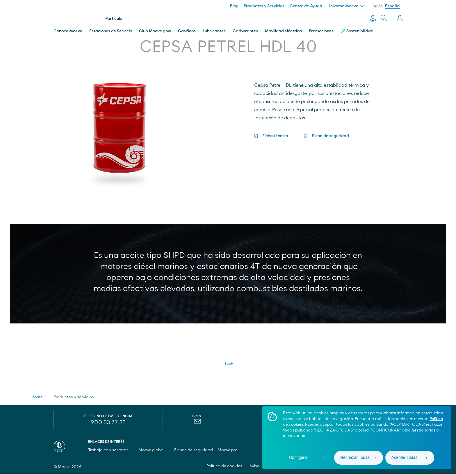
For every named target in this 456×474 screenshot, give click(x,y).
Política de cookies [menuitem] (224, 466)
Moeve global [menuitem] (154, 450)
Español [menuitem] (392, 6)
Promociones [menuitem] (321, 30)
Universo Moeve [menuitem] (345, 6)
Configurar (298, 457)
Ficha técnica (275, 135)
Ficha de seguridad (330, 135)
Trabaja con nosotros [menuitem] (111, 450)
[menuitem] (197, 423)
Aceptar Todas (404, 457)
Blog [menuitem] (234, 6)
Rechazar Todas (355, 457)
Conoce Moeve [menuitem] (68, 30)
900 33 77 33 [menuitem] (108, 423)
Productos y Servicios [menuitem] (264, 6)
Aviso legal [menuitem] (259, 466)
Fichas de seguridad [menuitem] (193, 450)
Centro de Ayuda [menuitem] (306, 6)
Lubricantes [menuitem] (214, 30)
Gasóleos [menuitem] (187, 30)
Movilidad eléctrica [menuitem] (283, 30)
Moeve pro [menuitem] (230, 450)
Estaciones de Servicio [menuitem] (110, 30)
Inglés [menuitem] (377, 6)
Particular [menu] (118, 18)
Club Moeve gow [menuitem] (155, 30)
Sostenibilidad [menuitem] (357, 29)
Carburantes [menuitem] (245, 30)
